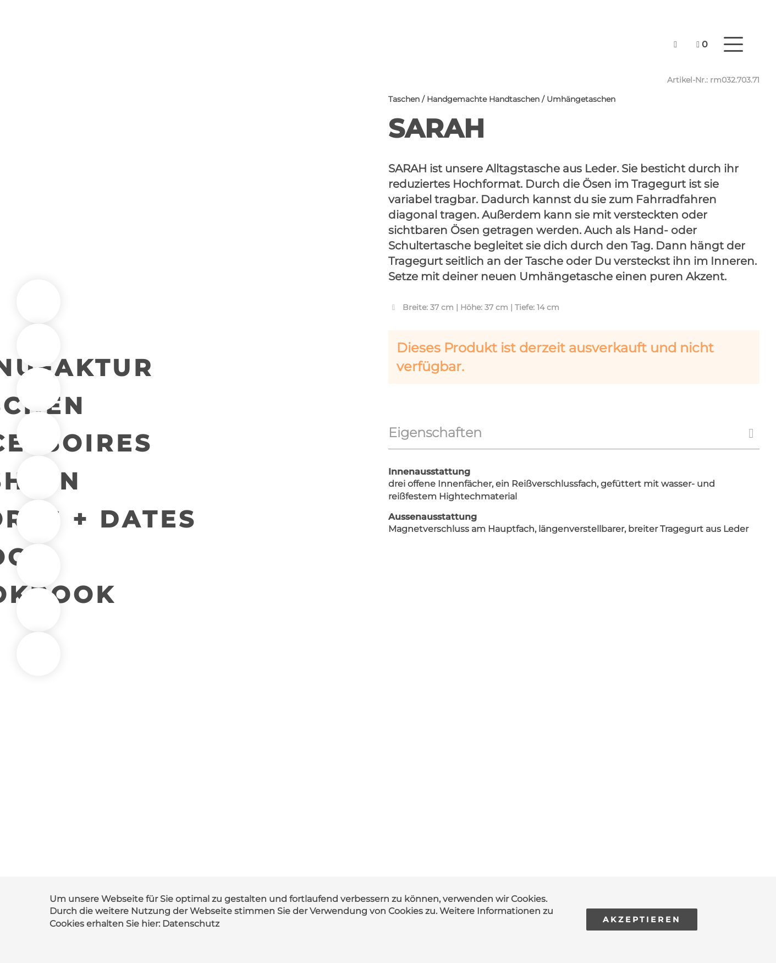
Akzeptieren (642, 919)
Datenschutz (190, 923)
